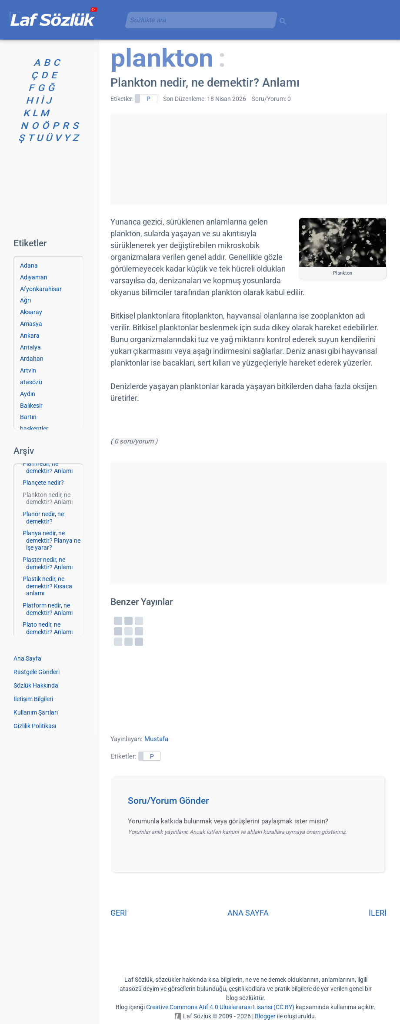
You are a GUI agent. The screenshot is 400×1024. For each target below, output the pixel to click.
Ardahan (31, 358)
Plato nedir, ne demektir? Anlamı (48, 628)
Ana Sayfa (27, 658)
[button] (251, 803)
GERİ (118, 912)
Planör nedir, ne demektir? (43, 517)
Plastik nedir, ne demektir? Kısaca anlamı (47, 586)
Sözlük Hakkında (35, 685)
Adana (29, 265)
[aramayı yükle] (197, 19)
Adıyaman (33, 277)
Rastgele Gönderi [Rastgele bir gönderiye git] (36, 671)
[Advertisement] (248, 157)
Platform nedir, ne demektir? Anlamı (48, 609)
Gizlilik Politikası (34, 725)
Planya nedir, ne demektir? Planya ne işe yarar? (51, 540)
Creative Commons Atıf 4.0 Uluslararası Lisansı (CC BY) (220, 1007)
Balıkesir (31, 405)
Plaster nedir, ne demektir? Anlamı (48, 563)
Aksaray (31, 312)
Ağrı (25, 300)
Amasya (31, 323)
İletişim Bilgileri (33, 698)
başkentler (34, 428)
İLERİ (378, 912)
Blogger (265, 1016)
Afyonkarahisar (41, 288)
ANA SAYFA (248, 912)
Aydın (27, 393)
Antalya (30, 347)
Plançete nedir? (43, 482)
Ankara (30, 335)
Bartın (28, 416)
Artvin (28, 370)
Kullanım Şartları (35, 712)
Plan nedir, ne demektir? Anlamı (48, 467)
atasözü (31, 382)
